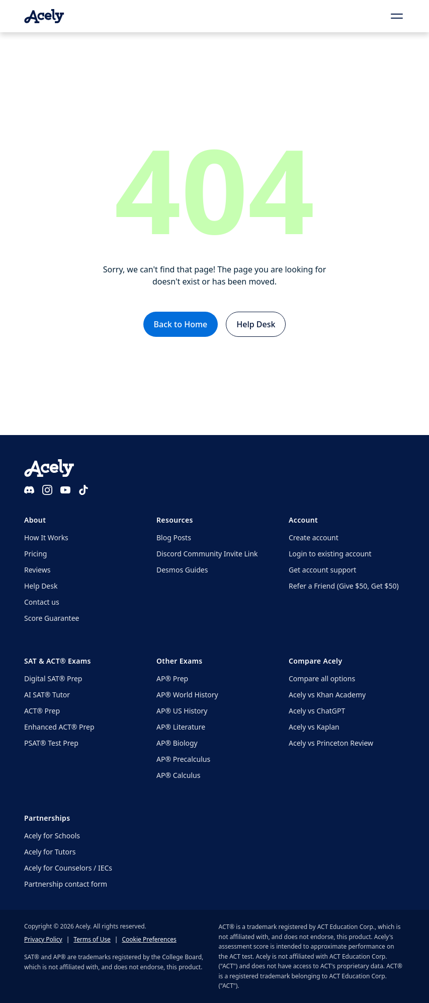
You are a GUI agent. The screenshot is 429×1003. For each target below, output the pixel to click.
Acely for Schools (52, 835)
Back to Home (181, 324)
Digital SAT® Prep (53, 678)
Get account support (322, 570)
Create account (313, 537)
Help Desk (255, 324)
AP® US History (181, 710)
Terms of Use (91, 939)
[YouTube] (65, 490)
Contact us (41, 602)
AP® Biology (177, 743)
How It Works (46, 537)
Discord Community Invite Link (207, 553)
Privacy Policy (43, 939)
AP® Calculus (178, 775)
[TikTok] (83, 490)
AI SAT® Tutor (47, 694)
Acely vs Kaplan (314, 727)
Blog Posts (173, 537)
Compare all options (322, 678)
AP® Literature (180, 727)
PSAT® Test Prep (51, 743)
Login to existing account (330, 553)
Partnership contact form (65, 884)
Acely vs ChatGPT (317, 710)
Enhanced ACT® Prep (59, 727)
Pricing (35, 553)
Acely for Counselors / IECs (68, 868)
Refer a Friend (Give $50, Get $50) (344, 586)
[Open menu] (397, 16)
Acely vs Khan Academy (327, 694)
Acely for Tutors (49, 851)
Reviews (37, 570)
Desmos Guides (182, 570)
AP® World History (187, 694)
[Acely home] (44, 16)
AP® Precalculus (183, 759)
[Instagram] (47, 490)
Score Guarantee (51, 618)
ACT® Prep (42, 710)
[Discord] (29, 490)
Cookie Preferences (149, 939)
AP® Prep (172, 678)
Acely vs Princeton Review (331, 743)
